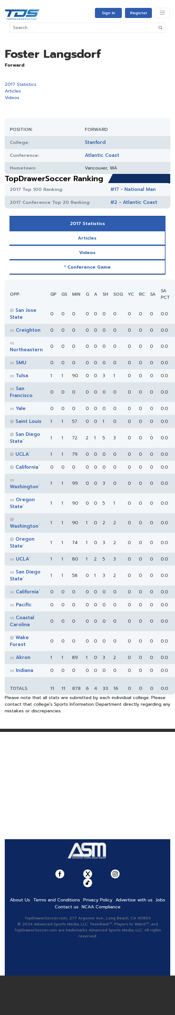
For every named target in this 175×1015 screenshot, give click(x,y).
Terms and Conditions (56, 900)
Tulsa (22, 375)
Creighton (28, 330)
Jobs (160, 900)
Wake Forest (19, 641)
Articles (13, 91)
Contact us (66, 907)
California (27, 467)
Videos (12, 97)
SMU (21, 362)
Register (138, 13)
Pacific (24, 604)
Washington (24, 486)
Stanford (95, 142)
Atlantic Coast (102, 155)
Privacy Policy (97, 900)
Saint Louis (28, 421)
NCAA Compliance (101, 907)
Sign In (108, 13)
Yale (21, 408)
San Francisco (21, 392)
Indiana (24, 670)
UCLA (22, 454)
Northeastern (26, 349)
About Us (20, 900)
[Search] (82, 28)
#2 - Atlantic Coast (133, 202)
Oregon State (22, 503)
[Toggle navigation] (162, 13)
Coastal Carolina (22, 621)
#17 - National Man (133, 189)
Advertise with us (134, 900)
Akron (23, 657)
